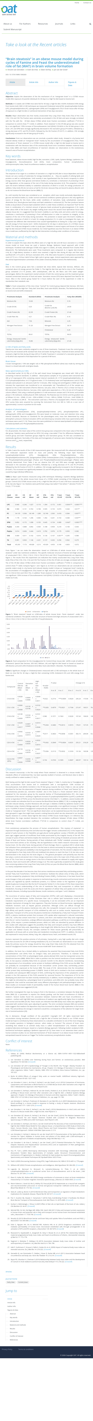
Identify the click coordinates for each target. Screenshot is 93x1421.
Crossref (38, 1105)
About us (7, 23)
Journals (59, 23)
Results (12, 1329)
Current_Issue (23, 1282)
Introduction (14, 1321)
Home (77, 3)
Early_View (10, 1282)
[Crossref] (31, 1062)
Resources (43, 23)
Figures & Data (72, 83)
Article (12, 82)
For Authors (25, 23)
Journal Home (11, 1279)
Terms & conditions (25, 1349)
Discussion (14, 1332)
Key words (13, 1317)
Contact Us (87, 3)
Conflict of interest (16, 1336)
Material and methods (18, 1325)
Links (72, 23)
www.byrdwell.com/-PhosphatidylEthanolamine (26, 424)
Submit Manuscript (12, 29)
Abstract (13, 1314)
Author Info (53, 82)
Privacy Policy (7, 1349)
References (14, 1340)
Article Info (33, 82)
